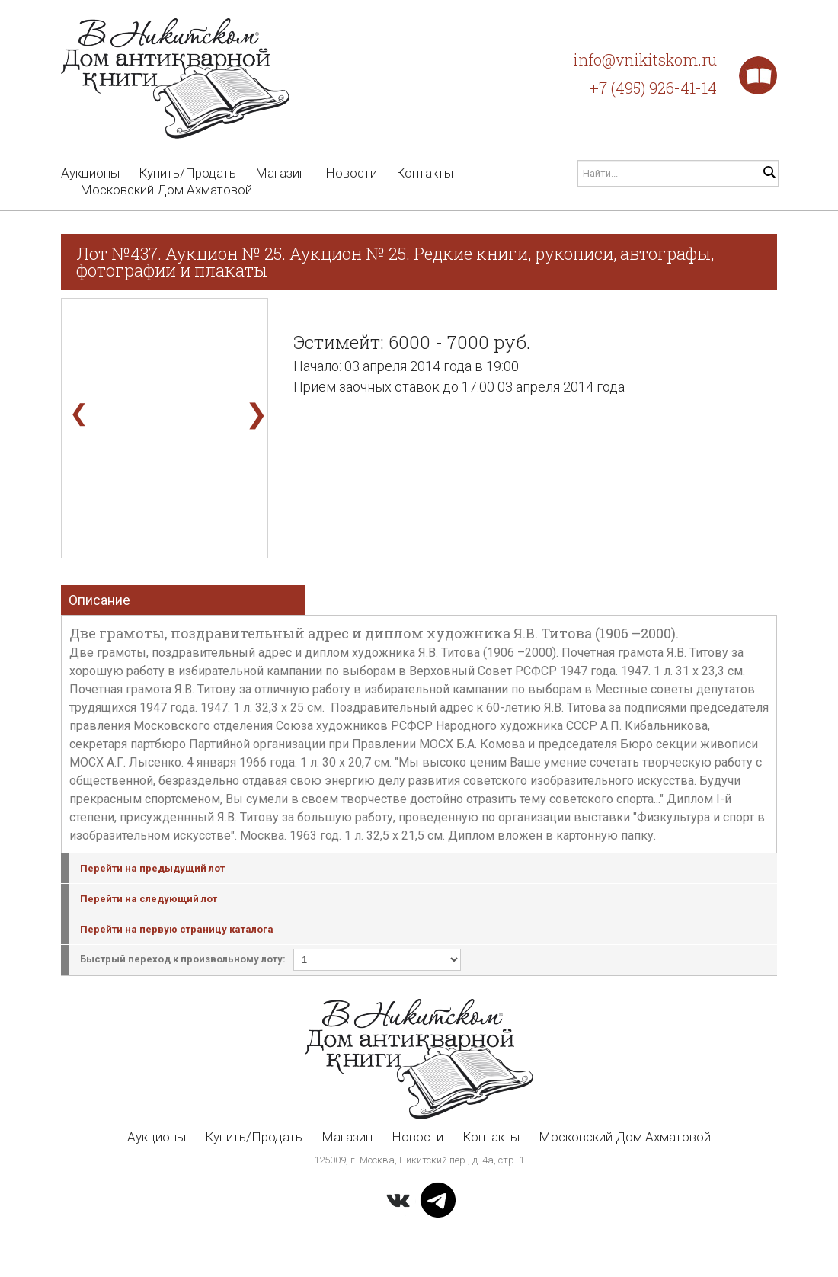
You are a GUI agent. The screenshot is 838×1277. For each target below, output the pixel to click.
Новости (351, 173)
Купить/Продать (187, 173)
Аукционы (90, 173)
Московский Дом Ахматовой (166, 189)
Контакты (424, 173)
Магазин (280, 173)
